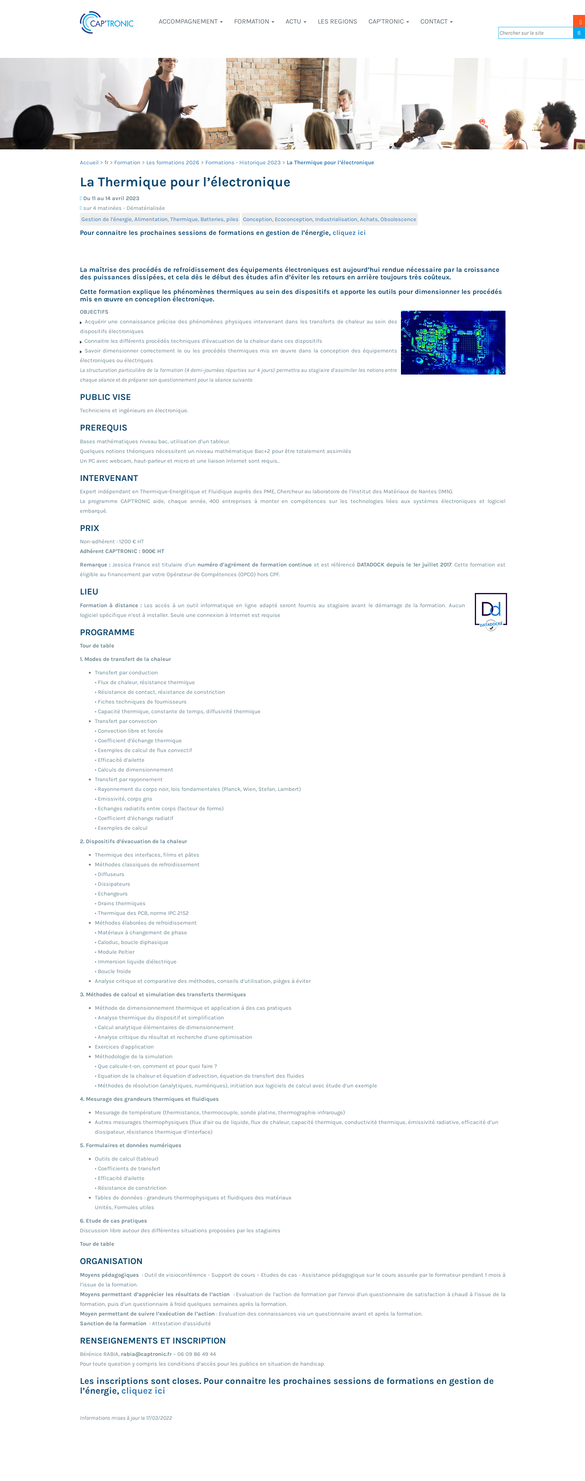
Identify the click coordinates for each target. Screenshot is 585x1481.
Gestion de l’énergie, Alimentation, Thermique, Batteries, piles (160, 219)
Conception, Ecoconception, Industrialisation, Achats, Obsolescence (329, 219)
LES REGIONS (337, 21)
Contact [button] (436, 21)
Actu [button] (296, 21)
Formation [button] (254, 21)
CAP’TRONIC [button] (388, 21)
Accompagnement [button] (191, 21)
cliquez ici (349, 233)
